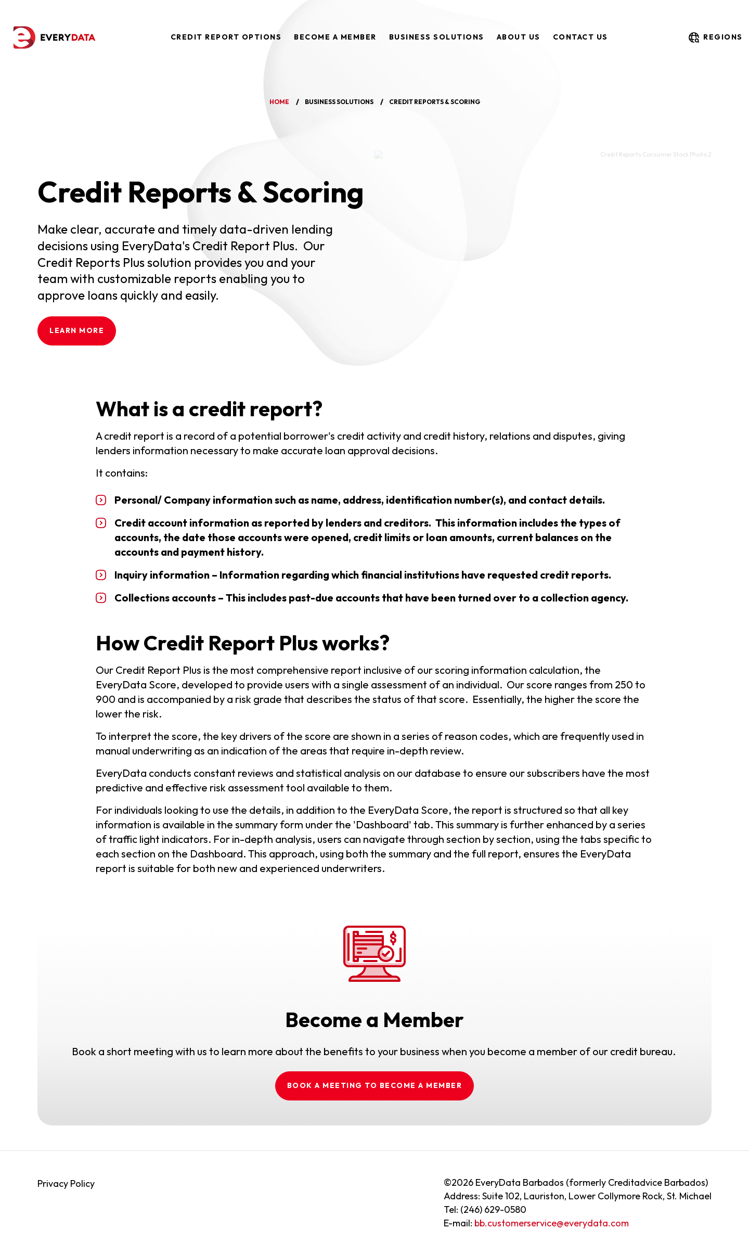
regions (715, 37)
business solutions (339, 102)
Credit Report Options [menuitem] (226, 37)
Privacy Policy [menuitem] (66, 1183)
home (279, 102)
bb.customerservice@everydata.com (551, 1223)
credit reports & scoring (434, 102)
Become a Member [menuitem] (335, 37)
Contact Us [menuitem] (580, 37)
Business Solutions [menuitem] (436, 37)
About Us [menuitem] (518, 37)
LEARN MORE (76, 330)
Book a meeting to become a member (374, 1085)
